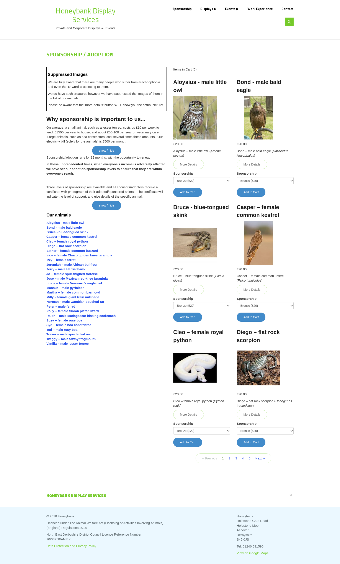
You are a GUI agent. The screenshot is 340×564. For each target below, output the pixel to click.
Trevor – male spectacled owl (69, 334)
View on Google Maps (252, 553)
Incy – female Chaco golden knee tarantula (79, 255)
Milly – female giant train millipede (72, 297)
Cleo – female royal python (67, 241)
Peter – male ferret (60, 306)
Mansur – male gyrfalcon (65, 288)
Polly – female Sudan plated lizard (72, 311)
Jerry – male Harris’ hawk (65, 269)
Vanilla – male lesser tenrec (67, 343)
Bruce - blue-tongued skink (67, 232)
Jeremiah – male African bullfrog (71, 264)
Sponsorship (182, 8)
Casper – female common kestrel (71, 236)
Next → (260, 458)
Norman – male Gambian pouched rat (75, 301)
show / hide (106, 150)
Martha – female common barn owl (73, 292)
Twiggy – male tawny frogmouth (71, 339)
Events (230, 8)
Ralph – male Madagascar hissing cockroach (81, 316)
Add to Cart (187, 192)
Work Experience (260, 8)
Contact (287, 8)
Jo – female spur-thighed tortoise (72, 274)
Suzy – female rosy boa (64, 320)
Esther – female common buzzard (72, 250)
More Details (188, 164)
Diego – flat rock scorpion (66, 246)
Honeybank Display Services (86, 15)
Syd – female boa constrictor (68, 325)
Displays (206, 8)
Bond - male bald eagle (64, 227)
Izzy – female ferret (60, 260)
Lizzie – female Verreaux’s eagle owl (74, 283)
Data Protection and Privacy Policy (71, 546)
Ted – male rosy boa (61, 329)
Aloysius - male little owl (65, 223)
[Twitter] (291, 495)
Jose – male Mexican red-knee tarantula (77, 278)
